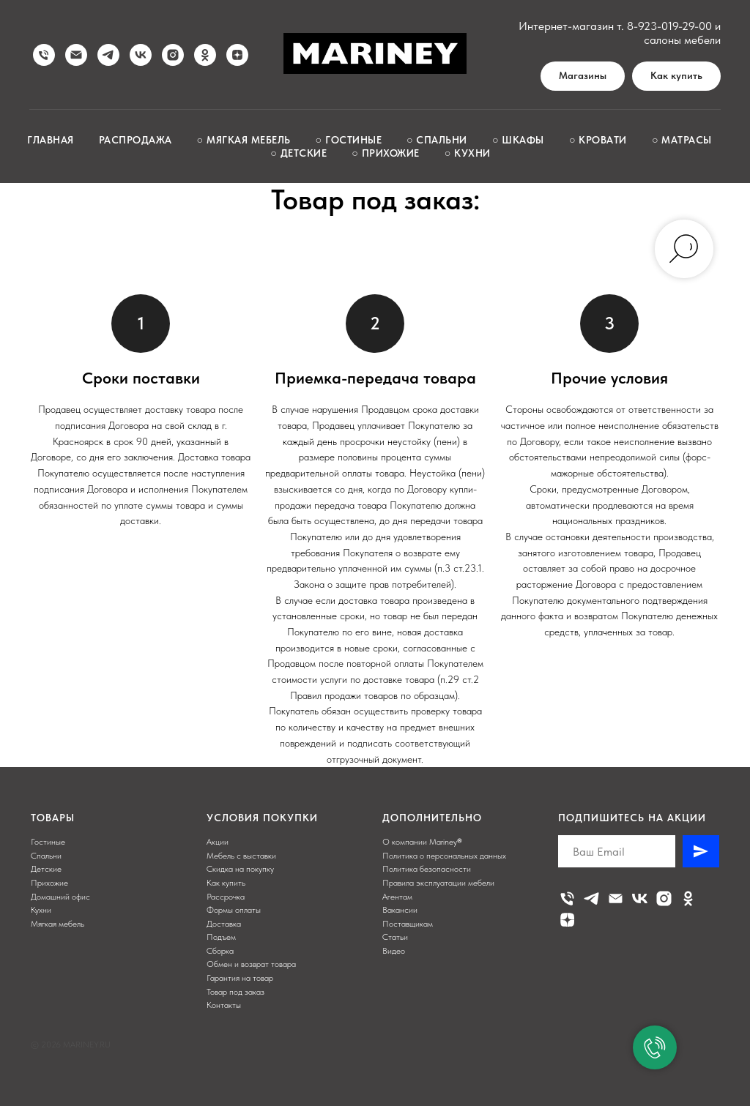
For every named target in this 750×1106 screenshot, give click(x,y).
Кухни (41, 910)
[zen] (237, 55)
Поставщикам (407, 924)
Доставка (224, 924)
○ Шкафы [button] (518, 140)
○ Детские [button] (298, 153)
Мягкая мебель (57, 924)
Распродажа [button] (135, 140)
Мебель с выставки (241, 856)
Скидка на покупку (240, 869)
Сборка (220, 951)
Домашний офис (60, 897)
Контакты (224, 1005)
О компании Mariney (419, 842)
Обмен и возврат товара (251, 964)
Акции (218, 842)
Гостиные (48, 842)
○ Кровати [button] (598, 140)
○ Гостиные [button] (349, 140)
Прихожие (49, 883)
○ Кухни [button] (468, 153)
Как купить (226, 883)
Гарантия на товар (240, 978)
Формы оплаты (234, 910)
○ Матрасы (682, 140)
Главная (50, 140)
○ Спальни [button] (436, 140)
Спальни (46, 856)
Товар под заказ (235, 992)
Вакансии (399, 910)
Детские (46, 869)
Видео (393, 951)
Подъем (221, 937)
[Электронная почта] (615, 898)
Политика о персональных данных (444, 856)
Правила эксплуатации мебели (438, 883)
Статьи (395, 937)
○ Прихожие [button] (385, 153)
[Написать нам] (76, 55)
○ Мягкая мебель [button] (244, 140)
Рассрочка (226, 897)
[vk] (141, 55)
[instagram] (173, 55)
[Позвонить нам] (44, 55)
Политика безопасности (426, 869)
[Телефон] (567, 898)
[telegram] (108, 55)
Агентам (397, 897)
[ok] (205, 55)
